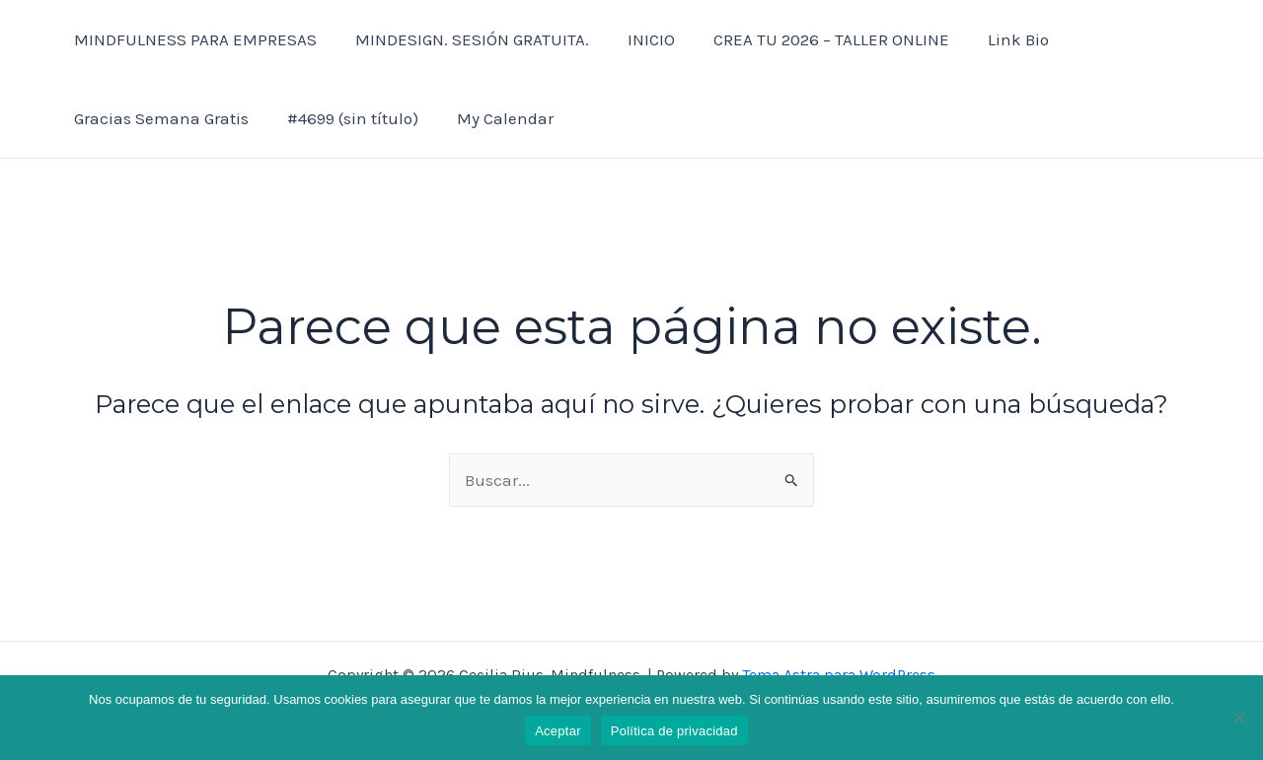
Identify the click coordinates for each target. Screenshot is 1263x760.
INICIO (638, 39)
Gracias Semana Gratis (158, 118)
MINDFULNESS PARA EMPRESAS (192, 39)
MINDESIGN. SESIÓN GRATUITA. (464, 39)
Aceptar (558, 731)
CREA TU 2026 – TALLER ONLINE (813, 39)
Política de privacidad (674, 731)
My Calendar (492, 118)
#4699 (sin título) (344, 118)
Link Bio (995, 39)
